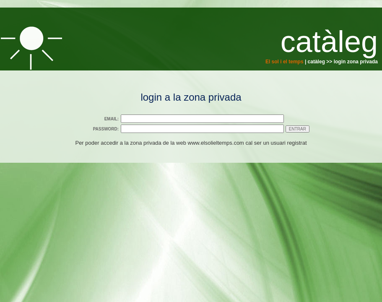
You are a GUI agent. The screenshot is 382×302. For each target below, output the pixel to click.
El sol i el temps (284, 62)
